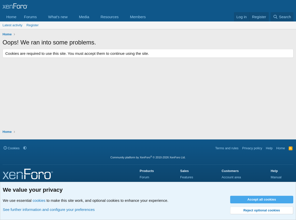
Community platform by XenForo (148, 157)
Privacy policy (252, 148)
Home (11, 17)
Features (186, 177)
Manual (276, 177)
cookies (39, 200)
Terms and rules (226, 148)
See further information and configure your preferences (49, 209)
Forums (30, 17)
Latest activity (12, 25)
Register (32, 25)
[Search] (282, 16)
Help (269, 148)
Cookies (12, 148)
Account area (231, 177)
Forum (144, 177)
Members (138, 17)
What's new (58, 17)
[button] (40, 16)
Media (84, 17)
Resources (109, 17)
